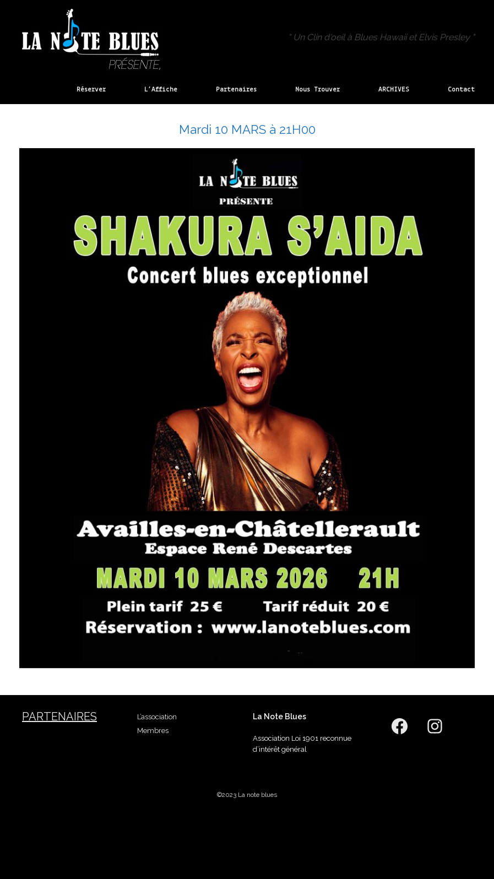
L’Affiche (160, 89)
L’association (157, 717)
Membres (153, 730)
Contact (461, 89)
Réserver (91, 89)
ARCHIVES (393, 89)
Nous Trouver (317, 89)
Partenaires (236, 89)
